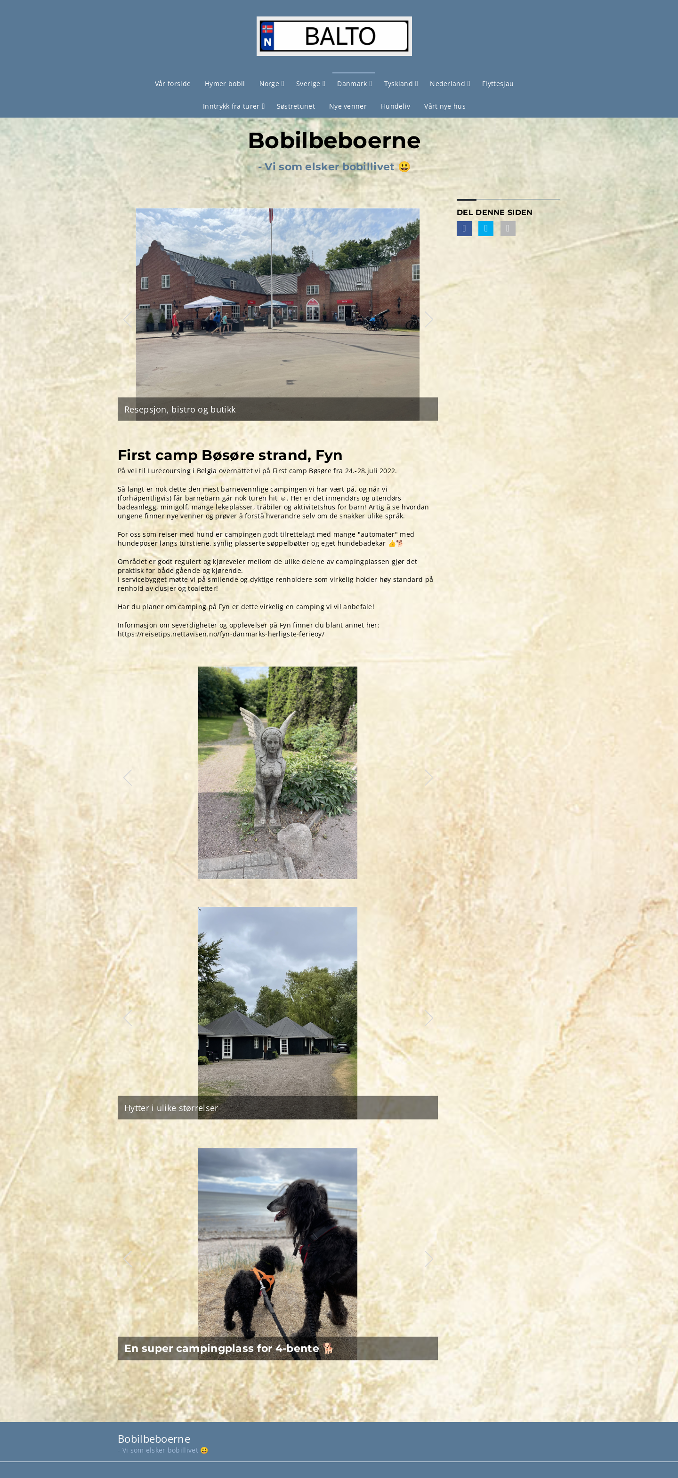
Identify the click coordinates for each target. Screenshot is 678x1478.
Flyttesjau (498, 83)
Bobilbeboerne (334, 140)
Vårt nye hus (445, 106)
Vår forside (173, 83)
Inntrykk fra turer (231, 106)
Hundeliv (395, 106)
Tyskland (398, 83)
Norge (269, 83)
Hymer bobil (225, 83)
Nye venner (348, 106)
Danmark (352, 83)
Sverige (308, 83)
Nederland (447, 83)
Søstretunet (296, 106)
